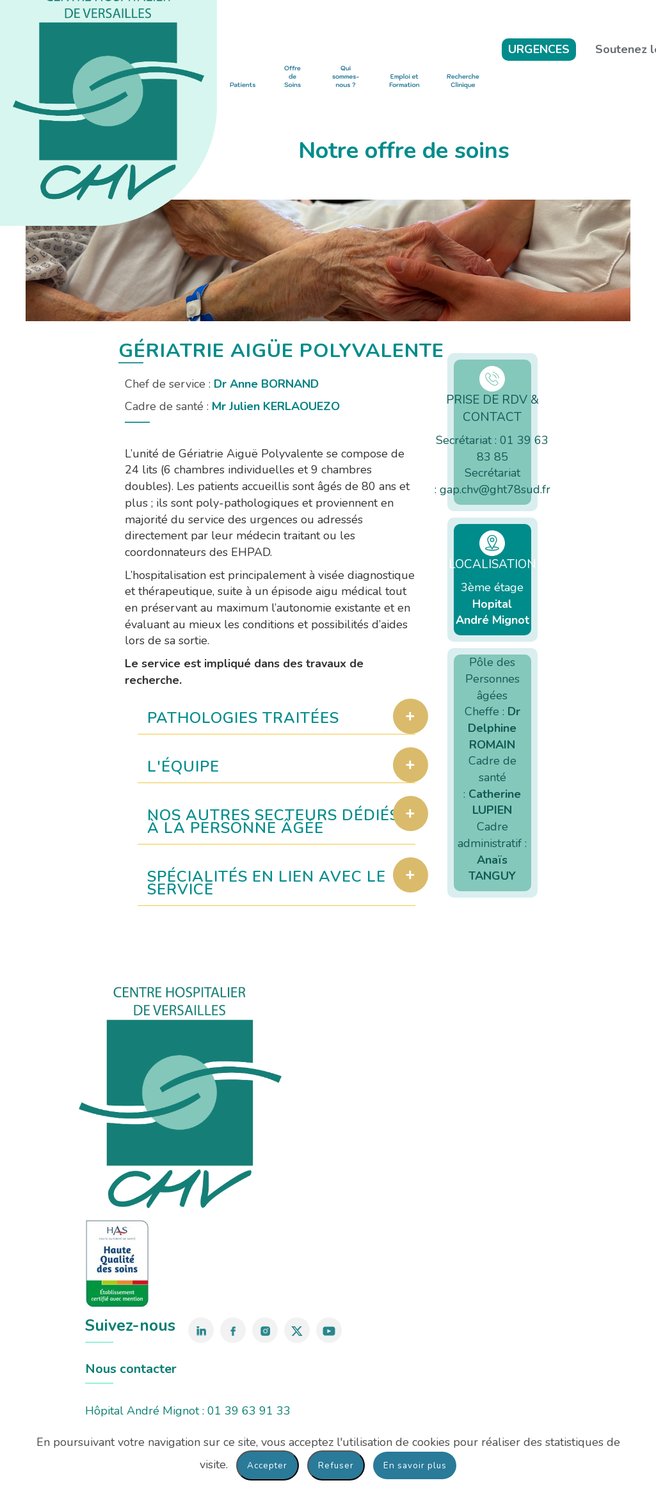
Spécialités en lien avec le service (267, 883)
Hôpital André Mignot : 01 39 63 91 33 (188, 1410)
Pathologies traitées (243, 718)
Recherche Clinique (463, 80)
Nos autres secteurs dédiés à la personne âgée (274, 821)
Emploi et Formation (404, 80)
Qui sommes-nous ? (345, 77)
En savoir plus (415, 1465)
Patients (242, 85)
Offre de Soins (292, 77)
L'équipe (183, 766)
